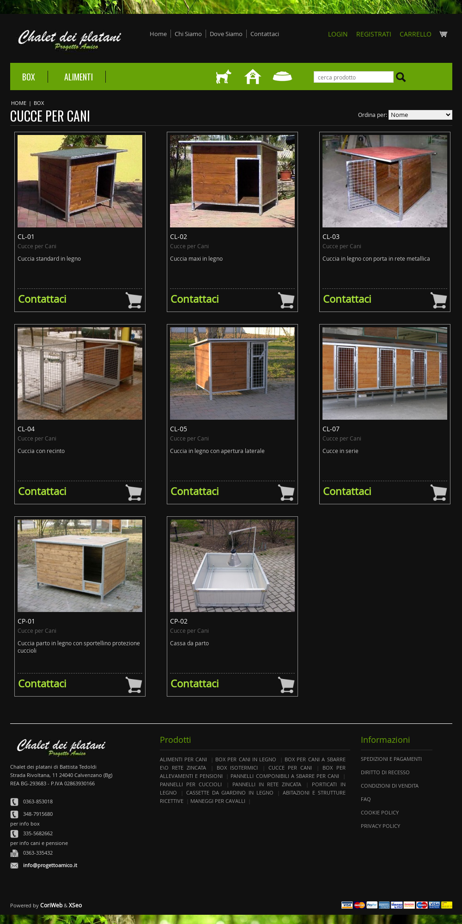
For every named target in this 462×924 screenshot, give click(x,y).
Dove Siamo (226, 34)
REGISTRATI (373, 34)
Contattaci (264, 34)
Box (28, 77)
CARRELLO (424, 34)
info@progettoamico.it (50, 865)
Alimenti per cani (183, 759)
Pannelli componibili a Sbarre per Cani (285, 775)
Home (158, 34)
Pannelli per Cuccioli (191, 784)
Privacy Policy (380, 825)
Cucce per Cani (290, 767)
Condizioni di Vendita (390, 785)
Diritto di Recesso (385, 772)
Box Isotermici (237, 767)
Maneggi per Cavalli (217, 800)
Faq (366, 798)
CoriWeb (51, 905)
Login (338, 34)
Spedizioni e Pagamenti (391, 758)
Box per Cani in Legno (245, 759)
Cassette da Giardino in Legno (230, 792)
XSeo (75, 905)
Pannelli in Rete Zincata (266, 784)
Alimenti (78, 77)
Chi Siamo (188, 34)
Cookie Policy (380, 812)
